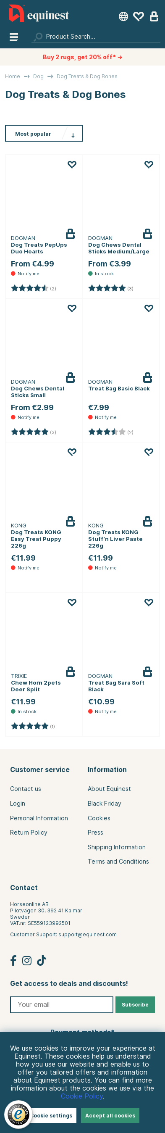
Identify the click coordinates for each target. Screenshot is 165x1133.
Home (12, 76)
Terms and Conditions (118, 861)
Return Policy (28, 832)
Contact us (25, 788)
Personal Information (39, 818)
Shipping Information (117, 847)
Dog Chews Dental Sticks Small (37, 391)
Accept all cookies (110, 1115)
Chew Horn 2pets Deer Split (36, 686)
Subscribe (135, 1004)
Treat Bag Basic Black (119, 388)
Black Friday (104, 803)
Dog (38, 76)
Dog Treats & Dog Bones (87, 76)
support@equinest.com (87, 934)
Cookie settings (51, 1115)
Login (17, 803)
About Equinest (109, 788)
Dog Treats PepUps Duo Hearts (39, 248)
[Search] (95, 36)
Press (95, 832)
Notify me (76, 240)
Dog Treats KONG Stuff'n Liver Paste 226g (115, 539)
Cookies (99, 818)
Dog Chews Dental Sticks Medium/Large (118, 248)
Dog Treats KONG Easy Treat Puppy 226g (36, 539)
